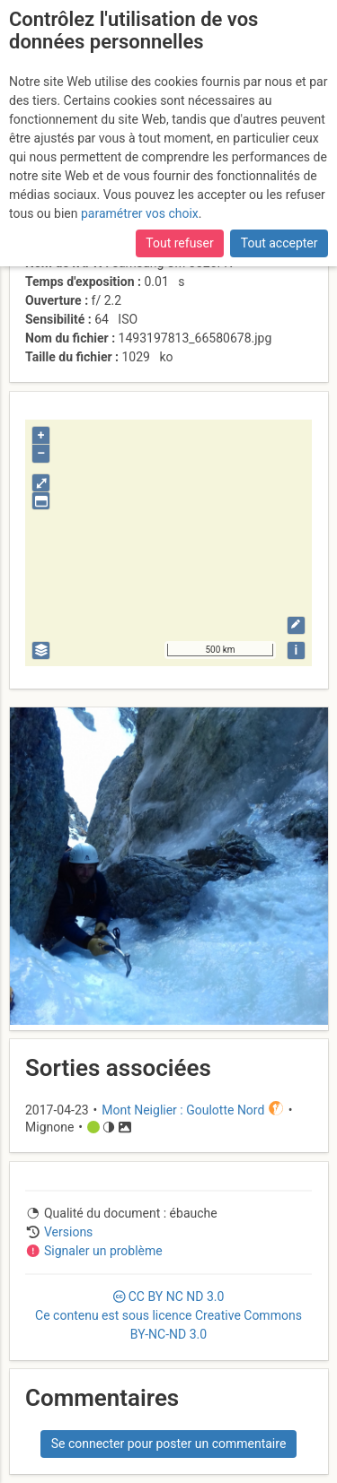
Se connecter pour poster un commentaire (169, 1443)
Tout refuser (179, 243)
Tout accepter (279, 243)
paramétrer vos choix (140, 213)
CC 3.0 (168, 1315)
